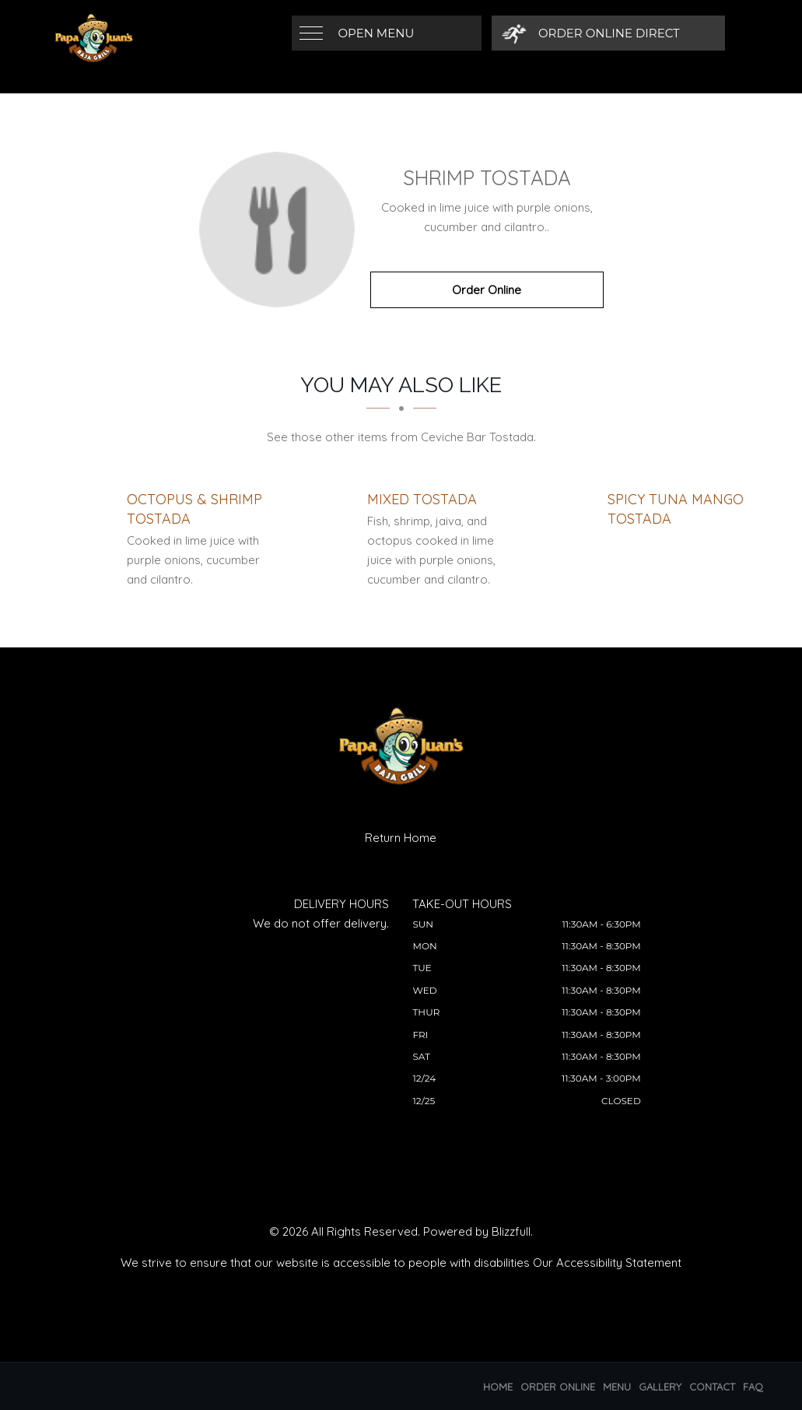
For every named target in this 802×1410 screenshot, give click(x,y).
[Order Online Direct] (592, 33)
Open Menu (376, 33)
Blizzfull (511, 1231)
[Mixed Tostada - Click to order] (422, 499)
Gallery (660, 1386)
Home (498, 1386)
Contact (712, 1386)
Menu (617, 1386)
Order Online (486, 289)
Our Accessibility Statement (607, 1262)
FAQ (753, 1386)
